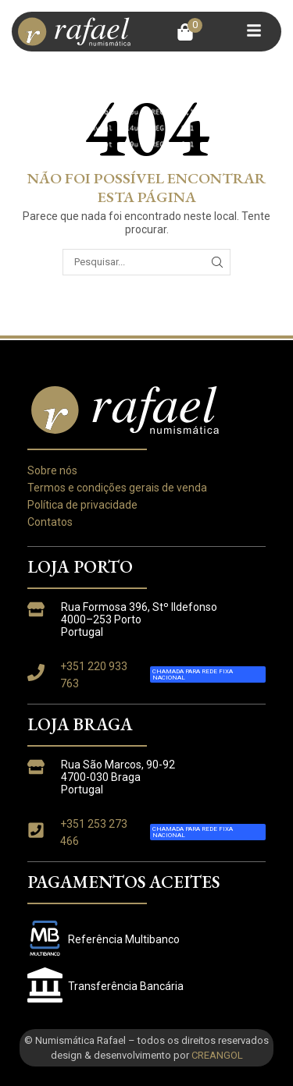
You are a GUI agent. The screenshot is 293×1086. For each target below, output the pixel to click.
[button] (189, 32)
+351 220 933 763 (93, 675)
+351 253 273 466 (93, 832)
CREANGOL (217, 1055)
